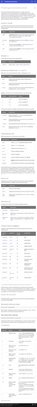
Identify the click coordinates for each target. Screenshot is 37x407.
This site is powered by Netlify (6, 405)
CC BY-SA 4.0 (16, 404)
